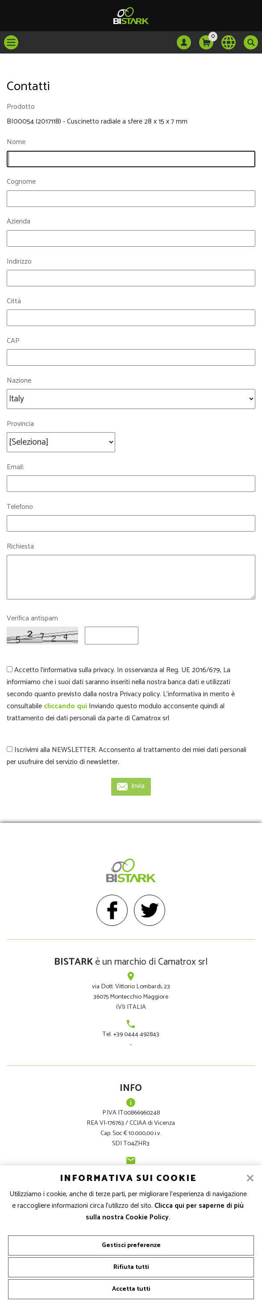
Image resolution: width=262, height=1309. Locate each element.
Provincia (20, 424)
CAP (13, 341)
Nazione (19, 381)
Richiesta (20, 547)
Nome (16, 142)
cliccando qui (65, 706)
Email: (15, 467)
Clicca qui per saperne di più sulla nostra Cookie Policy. (165, 1211)
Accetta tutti (131, 1289)
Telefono (20, 507)
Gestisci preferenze (131, 1245)
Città (14, 301)
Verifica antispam (32, 618)
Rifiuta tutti (131, 1267)
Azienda (18, 221)
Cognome (21, 182)
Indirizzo (19, 262)
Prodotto (21, 107)
